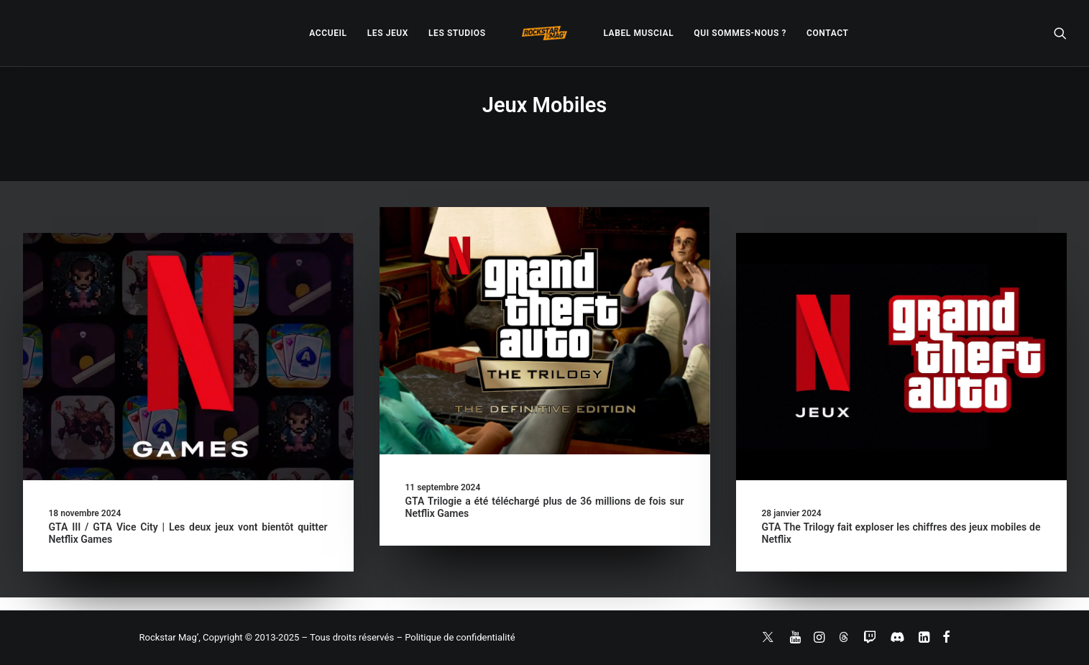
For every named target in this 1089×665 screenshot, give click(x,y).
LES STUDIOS (457, 33)
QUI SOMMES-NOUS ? (740, 33)
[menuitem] (328, 33)
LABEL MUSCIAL (638, 33)
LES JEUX (387, 33)
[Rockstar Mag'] (545, 33)
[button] (1060, 33)
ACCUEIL (327, 33)
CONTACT (827, 33)
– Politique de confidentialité (455, 637)
